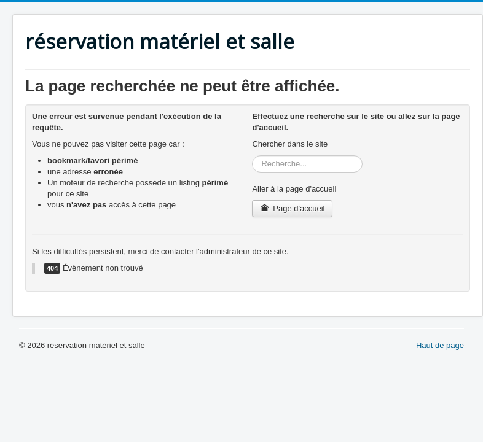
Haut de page (440, 345)
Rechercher (252, 155)
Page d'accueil (292, 208)
